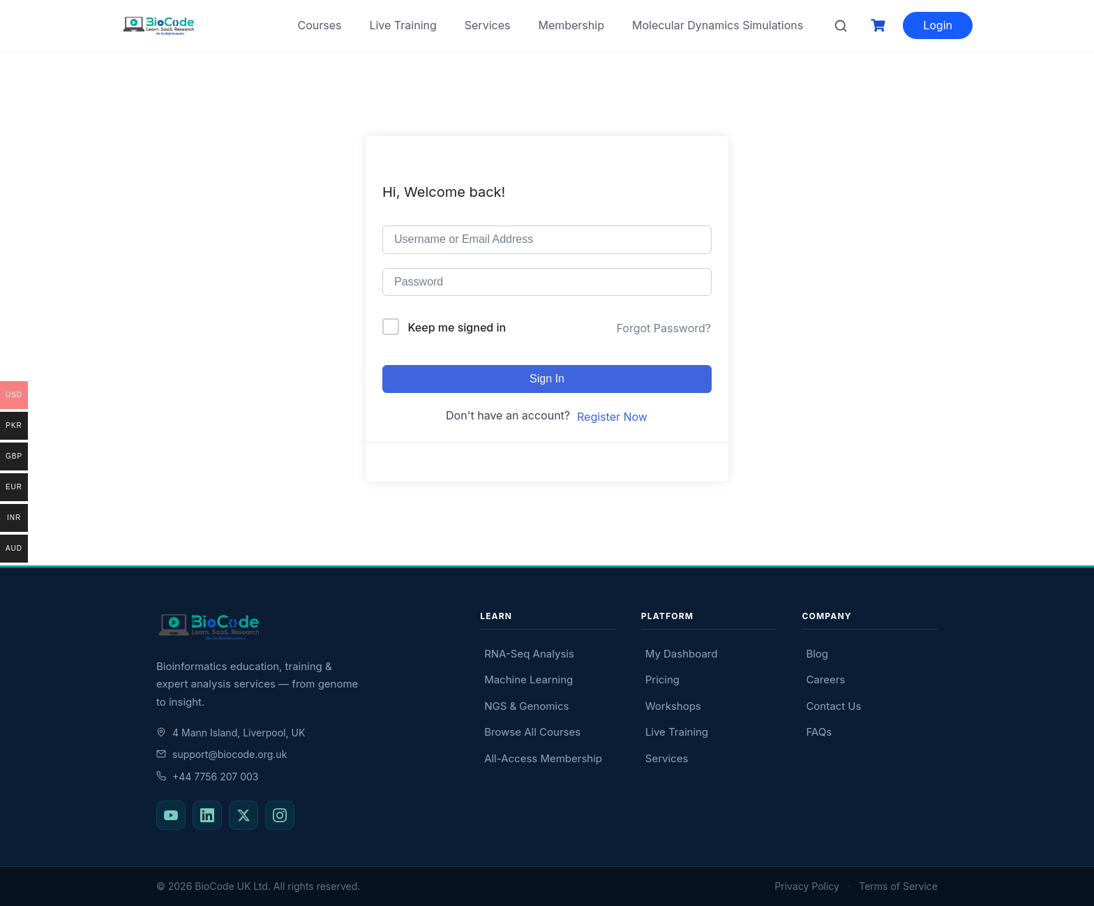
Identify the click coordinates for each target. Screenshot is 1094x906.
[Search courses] (840, 26)
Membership (571, 25)
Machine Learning (528, 679)
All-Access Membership (543, 758)
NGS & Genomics (526, 706)
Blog (817, 653)
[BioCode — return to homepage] (305, 627)
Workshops (673, 706)
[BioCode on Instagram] (279, 815)
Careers (825, 679)
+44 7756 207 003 (207, 776)
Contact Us (833, 706)
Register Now (612, 417)
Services (488, 25)
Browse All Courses (532, 731)
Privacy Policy (806, 886)
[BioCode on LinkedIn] (207, 815)
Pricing (662, 679)
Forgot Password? (663, 328)
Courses (319, 25)
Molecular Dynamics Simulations (717, 25)
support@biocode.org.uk (221, 754)
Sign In (547, 379)
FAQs (819, 731)
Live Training (402, 25)
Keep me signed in (457, 327)
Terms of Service (898, 886)
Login (937, 25)
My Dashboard (681, 653)
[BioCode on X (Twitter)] (243, 815)
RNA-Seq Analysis (529, 653)
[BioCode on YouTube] (171, 815)
